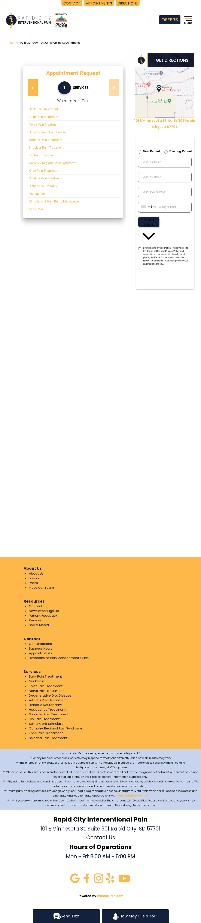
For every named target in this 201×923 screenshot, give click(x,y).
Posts (33, 583)
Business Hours (40, 648)
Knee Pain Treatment (46, 733)
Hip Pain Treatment (44, 719)
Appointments (40, 653)
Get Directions (40, 643)
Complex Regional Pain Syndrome (55, 728)
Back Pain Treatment (45, 676)
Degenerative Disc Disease (50, 695)
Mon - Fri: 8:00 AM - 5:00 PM (100, 856)
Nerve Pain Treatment (46, 690)
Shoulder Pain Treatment (49, 714)
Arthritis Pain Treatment (48, 700)
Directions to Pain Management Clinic (59, 658)
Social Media (39, 625)
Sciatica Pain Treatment (48, 738)
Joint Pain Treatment (46, 686)
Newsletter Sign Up (44, 611)
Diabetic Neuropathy (45, 705)
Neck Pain (36, 681)
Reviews (35, 620)
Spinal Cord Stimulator (47, 723)
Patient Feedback (43, 615)
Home (14, 42)
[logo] (37, 20)
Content (36, 606)
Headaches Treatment (47, 709)
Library (34, 578)
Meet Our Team (41, 587)
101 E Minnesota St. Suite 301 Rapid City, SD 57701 (100, 828)
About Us (36, 573)
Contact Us (100, 837)
